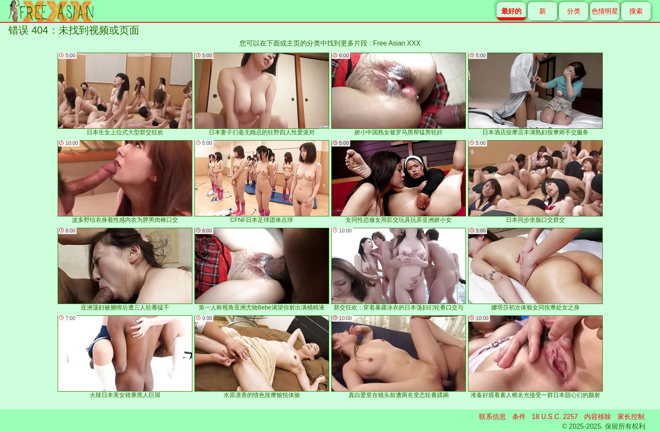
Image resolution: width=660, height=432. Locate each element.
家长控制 (630, 416)
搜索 (636, 11)
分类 (573, 11)
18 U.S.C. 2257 (555, 416)
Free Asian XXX (396, 43)
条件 (519, 416)
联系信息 (492, 416)
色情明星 (604, 11)
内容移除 (597, 416)
